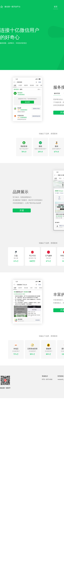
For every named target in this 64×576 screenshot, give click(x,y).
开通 (22, 205)
